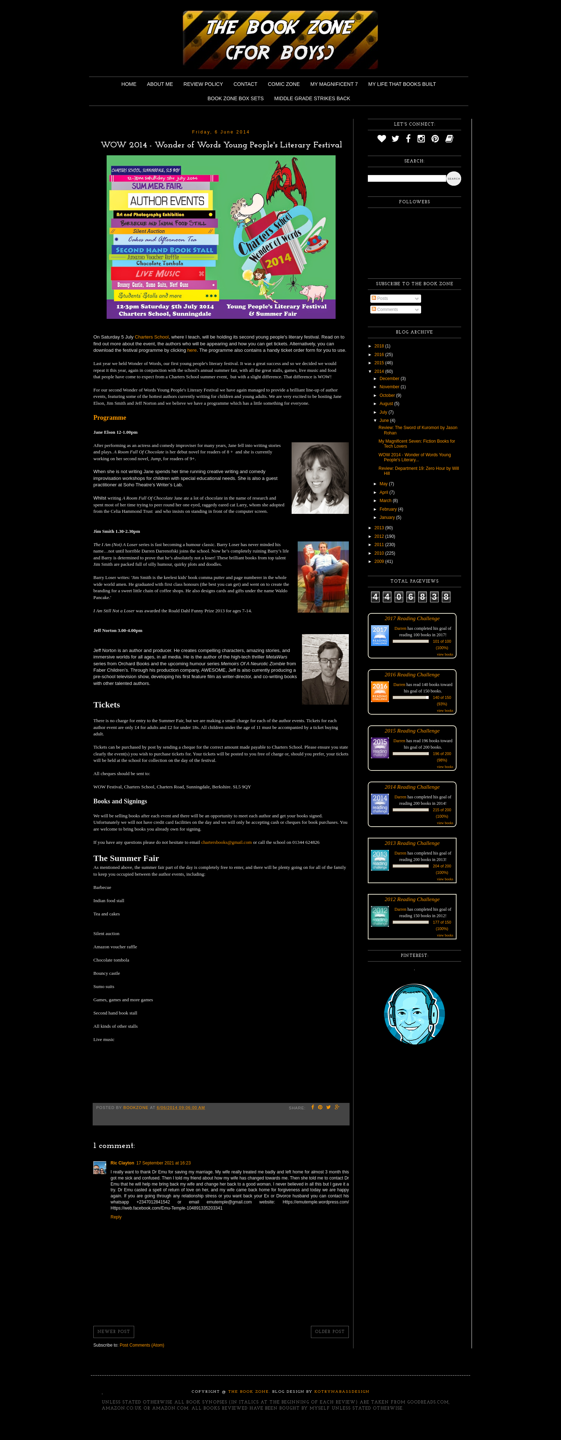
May (384, 483)
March (386, 500)
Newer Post (113, 1332)
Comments (385, 309)
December (390, 378)
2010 (380, 553)
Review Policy (203, 84)
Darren (400, 628)
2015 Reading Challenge (412, 731)
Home (128, 84)
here (191, 350)
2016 (380, 354)
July (384, 412)
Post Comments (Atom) (141, 1345)
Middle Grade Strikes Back (312, 98)
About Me (160, 84)
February (389, 509)
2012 (380, 536)
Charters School (152, 337)
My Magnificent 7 (334, 84)
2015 (380, 362)
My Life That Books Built (402, 84)
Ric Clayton (122, 1163)
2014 (380, 371)
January (388, 517)
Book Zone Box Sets (236, 98)
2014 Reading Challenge (412, 787)
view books (445, 654)
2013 (380, 527)
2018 (380, 346)
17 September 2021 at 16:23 (163, 1163)
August (387, 403)
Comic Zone (284, 84)
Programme (109, 417)
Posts (380, 298)
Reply (116, 1217)
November (390, 386)
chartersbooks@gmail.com (226, 842)
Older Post (330, 1332)
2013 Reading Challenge (412, 843)
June (385, 420)
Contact (246, 84)
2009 (380, 561)
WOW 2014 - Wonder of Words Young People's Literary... (415, 457)
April (384, 492)
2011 (380, 544)
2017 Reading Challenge (412, 618)
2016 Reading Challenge (412, 674)
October (388, 395)
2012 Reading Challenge (412, 899)
